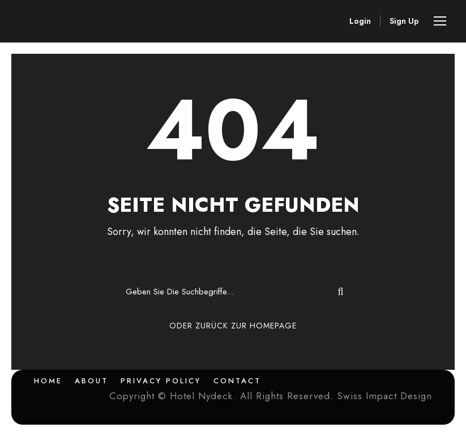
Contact (237, 380)
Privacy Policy (161, 380)
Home (48, 380)
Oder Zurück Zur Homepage (233, 325)
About (91, 380)
